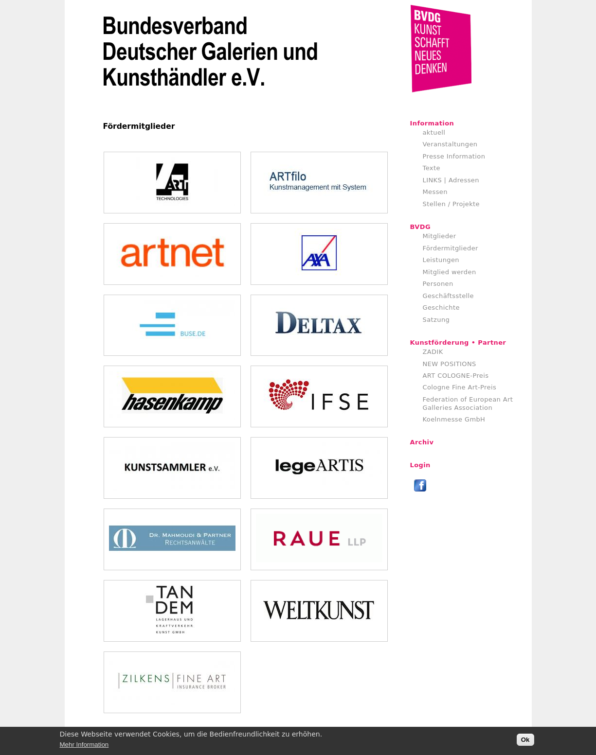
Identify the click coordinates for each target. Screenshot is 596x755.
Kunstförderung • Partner (458, 342)
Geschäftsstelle (448, 295)
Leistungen (441, 259)
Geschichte (441, 307)
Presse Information (454, 156)
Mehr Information (84, 747)
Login (420, 465)
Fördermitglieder (450, 248)
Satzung (436, 319)
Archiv (422, 442)
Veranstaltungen (450, 144)
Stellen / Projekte (451, 204)
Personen (438, 283)
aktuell (434, 132)
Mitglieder (439, 236)
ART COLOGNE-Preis (456, 375)
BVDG (420, 226)
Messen (435, 191)
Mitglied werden (449, 272)
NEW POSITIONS (449, 364)
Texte (431, 168)
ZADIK (433, 351)
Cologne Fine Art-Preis (460, 387)
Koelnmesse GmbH (454, 419)
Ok (525, 742)
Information (432, 123)
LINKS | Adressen (451, 180)
